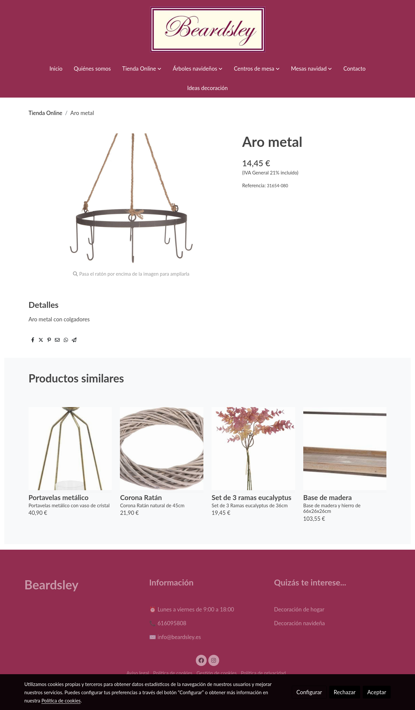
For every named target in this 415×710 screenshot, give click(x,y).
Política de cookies (172, 673)
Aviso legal (138, 673)
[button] (142, 68)
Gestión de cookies (216, 673)
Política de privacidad (263, 673)
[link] (207, 29)
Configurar (309, 692)
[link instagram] (214, 660)
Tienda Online (45, 112)
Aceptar (376, 692)
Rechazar (345, 692)
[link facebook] (201, 660)
